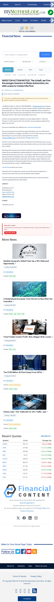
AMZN (5, 444)
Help (30, 566)
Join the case (6, 167)
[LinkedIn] (30, 518)
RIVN (38, 110)
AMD (4, 451)
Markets (8, 70)
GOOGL (11, 389)
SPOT (19, 314)
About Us (10, 566)
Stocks (20, 70)
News (5, 4)
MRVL (15, 389)
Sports (18, 4)
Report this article (10, 232)
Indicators (42, 61)
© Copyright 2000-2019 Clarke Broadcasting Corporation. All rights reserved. (27, 582)
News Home (7, 20)
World (43, 20)
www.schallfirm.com (8, 192)
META (5, 462)
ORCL (5, 473)
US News (34, 20)
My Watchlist (27, 61)
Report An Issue (41, 566)
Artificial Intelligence (14, 385)
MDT (14, 276)
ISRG (10, 276)
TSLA (4, 477)
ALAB (10, 428)
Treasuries (41, 75)
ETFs (30, 70)
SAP (15, 314)
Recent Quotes (9, 61)
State (25, 20)
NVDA (5, 470)
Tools (41, 70)
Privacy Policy (41, 508)
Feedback (27, 598)
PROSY (11, 314)
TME (23, 314)
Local (17, 20)
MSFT (4, 466)
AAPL (4, 448)
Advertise (21, 566)
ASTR (14, 428)
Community (32, 4)
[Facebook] (24, 518)
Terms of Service (19, 576)
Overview (8, 75)
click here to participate (34, 127)
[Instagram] (36, 518)
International (32, 75)
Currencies (22, 75)
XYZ (14, 349)
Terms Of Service (27, 511)
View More (45, 436)
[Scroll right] (52, 4)
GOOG (5, 459)
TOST (10, 349)
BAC (4, 455)
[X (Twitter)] (18, 518)
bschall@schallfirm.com (31, 138)
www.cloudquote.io (27, 503)
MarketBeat (9, 272)
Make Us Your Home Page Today (16, 544)
